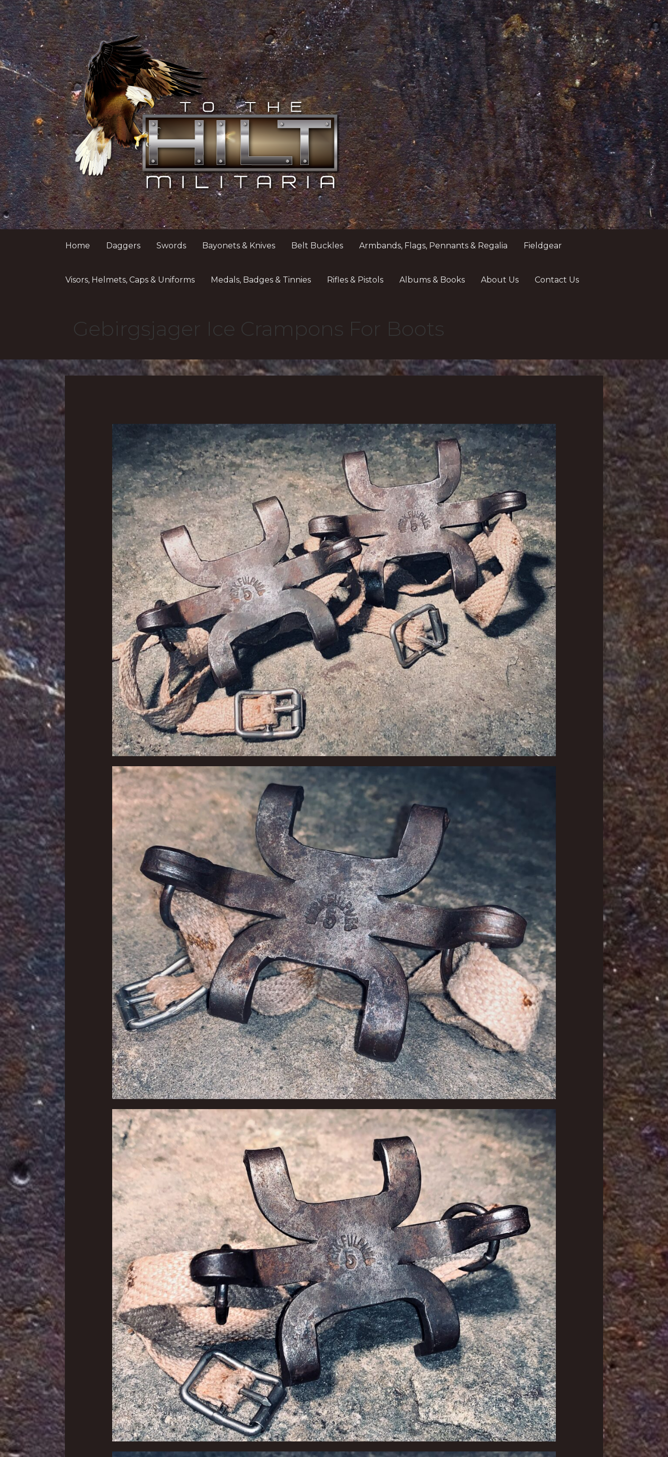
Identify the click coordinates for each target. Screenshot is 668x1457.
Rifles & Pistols (355, 280)
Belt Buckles (317, 245)
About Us (500, 280)
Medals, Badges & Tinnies (261, 280)
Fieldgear (543, 245)
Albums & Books (432, 280)
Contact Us (557, 280)
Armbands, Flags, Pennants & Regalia (433, 245)
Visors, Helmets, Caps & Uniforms (130, 280)
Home (77, 245)
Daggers (123, 245)
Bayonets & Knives (238, 245)
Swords (171, 245)
